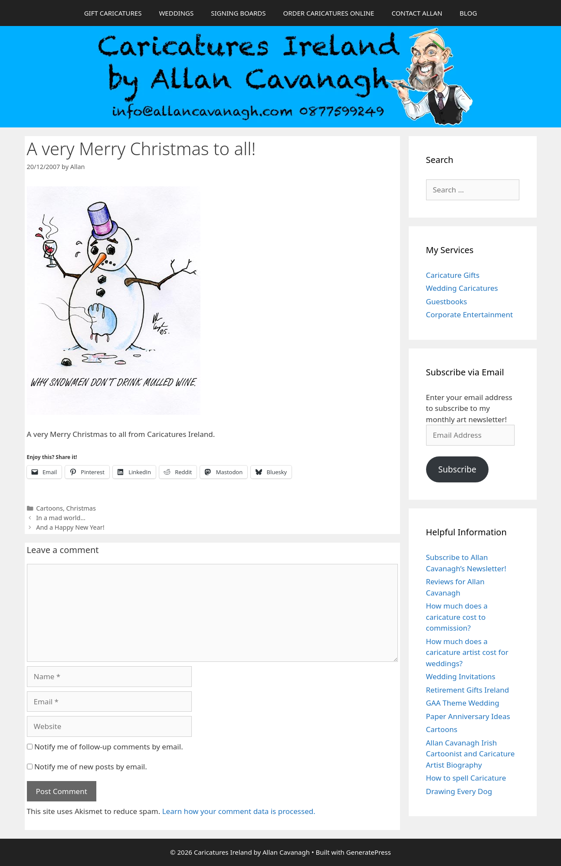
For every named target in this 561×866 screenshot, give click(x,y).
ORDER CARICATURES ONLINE (328, 13)
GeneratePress (368, 852)
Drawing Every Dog (459, 791)
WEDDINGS (176, 13)
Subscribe (457, 469)
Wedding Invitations (460, 676)
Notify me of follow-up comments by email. (108, 747)
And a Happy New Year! (70, 527)
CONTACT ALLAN (416, 13)
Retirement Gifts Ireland (467, 690)
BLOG (468, 13)
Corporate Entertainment (469, 314)
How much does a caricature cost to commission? (457, 617)
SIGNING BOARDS (238, 13)
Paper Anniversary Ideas (468, 716)
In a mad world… (60, 518)
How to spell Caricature (466, 778)
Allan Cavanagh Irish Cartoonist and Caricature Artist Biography (470, 754)
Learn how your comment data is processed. (238, 811)
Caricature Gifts (453, 275)
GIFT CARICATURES (113, 13)
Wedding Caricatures (462, 288)
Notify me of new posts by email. (90, 767)
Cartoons (49, 508)
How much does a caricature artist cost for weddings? (467, 652)
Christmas (81, 508)
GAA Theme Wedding (462, 703)
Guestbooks (446, 301)
